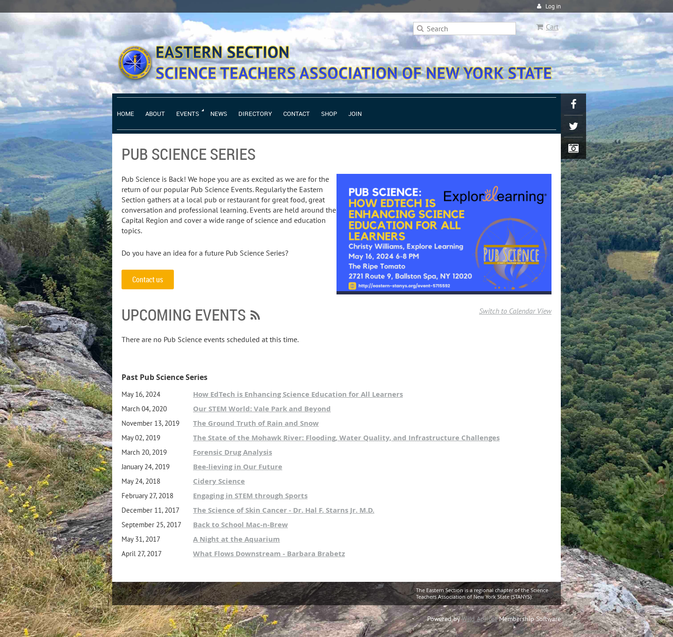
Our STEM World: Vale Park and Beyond (262, 409)
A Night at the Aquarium (236, 539)
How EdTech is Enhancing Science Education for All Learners (298, 394)
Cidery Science (219, 481)
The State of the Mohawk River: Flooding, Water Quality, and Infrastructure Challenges (346, 438)
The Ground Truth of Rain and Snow (256, 423)
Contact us (147, 279)
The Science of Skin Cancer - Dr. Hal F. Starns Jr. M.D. (283, 510)
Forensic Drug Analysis (232, 452)
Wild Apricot (479, 619)
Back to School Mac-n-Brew (240, 525)
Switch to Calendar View (515, 310)
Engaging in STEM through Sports (250, 496)
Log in (553, 6)
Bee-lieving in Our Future (237, 467)
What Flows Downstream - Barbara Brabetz (269, 553)
